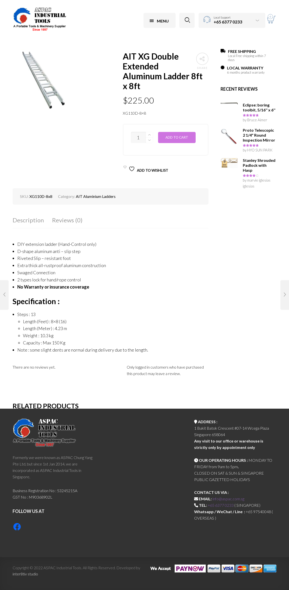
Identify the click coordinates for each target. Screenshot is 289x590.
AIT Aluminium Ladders (96, 196)
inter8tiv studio (25, 573)
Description (28, 220)
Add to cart (176, 137)
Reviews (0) (67, 220)
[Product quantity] (138, 137)
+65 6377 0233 (221, 505)
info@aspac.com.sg (228, 498)
